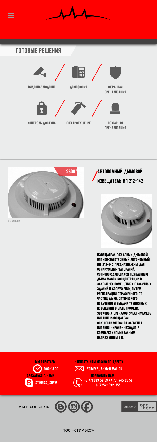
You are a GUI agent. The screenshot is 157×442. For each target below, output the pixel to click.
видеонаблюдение (41, 87)
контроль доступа (42, 122)
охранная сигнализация (115, 89)
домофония (78, 87)
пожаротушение (78, 122)
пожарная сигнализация (115, 125)
